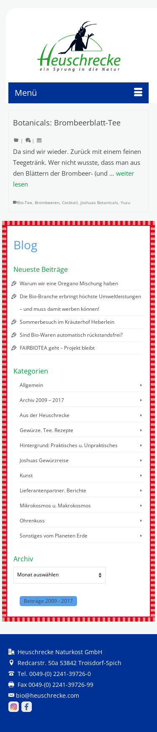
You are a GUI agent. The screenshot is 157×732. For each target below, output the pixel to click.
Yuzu (125, 202)
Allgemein (31, 385)
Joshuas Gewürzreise (44, 460)
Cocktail (70, 202)
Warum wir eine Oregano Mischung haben (69, 283)
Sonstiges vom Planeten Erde (54, 535)
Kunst (26, 475)
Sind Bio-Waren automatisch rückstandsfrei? (71, 334)
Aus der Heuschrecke (44, 415)
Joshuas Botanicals (99, 202)
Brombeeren (47, 202)
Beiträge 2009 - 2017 (48, 600)
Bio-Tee (24, 202)
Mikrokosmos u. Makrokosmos (55, 505)
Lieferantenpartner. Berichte (53, 490)
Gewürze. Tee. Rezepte (46, 430)
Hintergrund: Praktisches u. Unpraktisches (69, 445)
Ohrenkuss (32, 520)
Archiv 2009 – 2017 (42, 400)
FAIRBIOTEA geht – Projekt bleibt (57, 347)
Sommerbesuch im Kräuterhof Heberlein (67, 321)
